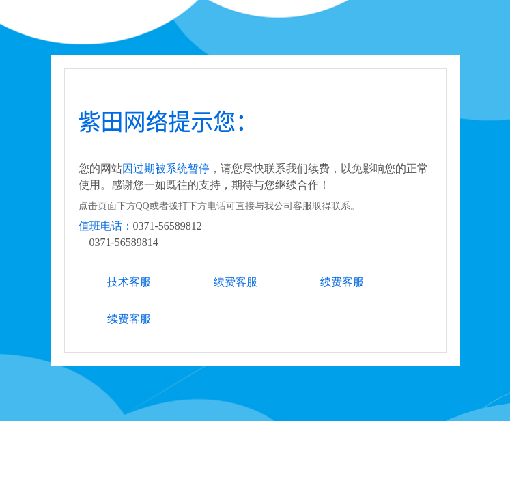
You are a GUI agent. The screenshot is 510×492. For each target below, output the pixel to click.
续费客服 (235, 282)
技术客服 (129, 282)
